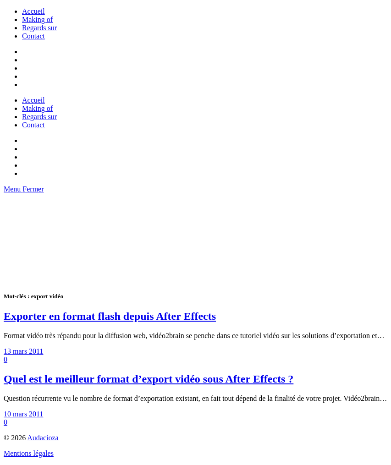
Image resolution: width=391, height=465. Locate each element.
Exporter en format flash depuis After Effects (110, 316)
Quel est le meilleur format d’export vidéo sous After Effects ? (148, 379)
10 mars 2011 (24, 414)
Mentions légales (29, 453)
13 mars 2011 (24, 351)
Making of (37, 19)
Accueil (33, 11)
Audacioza (42, 438)
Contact (33, 36)
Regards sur (39, 28)
